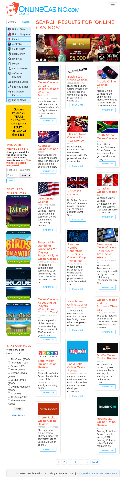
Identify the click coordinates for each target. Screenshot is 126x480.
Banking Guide (20, 81)
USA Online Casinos (45, 200)
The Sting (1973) (19, 396)
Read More (48, 120)
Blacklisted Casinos (18, 93)
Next (95, 462)
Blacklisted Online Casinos (77, 78)
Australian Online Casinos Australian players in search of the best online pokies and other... (48, 160)
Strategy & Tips (20, 86)
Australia (17, 43)
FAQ (72, 473)
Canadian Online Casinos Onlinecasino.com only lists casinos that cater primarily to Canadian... (107, 205)
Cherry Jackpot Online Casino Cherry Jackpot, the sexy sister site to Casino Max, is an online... (48, 437)
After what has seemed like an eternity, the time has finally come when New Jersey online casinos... (76, 318)
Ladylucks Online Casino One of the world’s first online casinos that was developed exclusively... (77, 384)
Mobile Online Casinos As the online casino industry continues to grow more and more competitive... (107, 98)
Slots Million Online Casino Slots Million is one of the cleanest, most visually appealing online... (48, 380)
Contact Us (97, 473)
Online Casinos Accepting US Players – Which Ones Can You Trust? (48, 306)
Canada (16, 39)
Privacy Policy (83, 473)
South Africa (18, 48)
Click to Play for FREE (18, 226)
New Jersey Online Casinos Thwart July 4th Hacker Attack (107, 250)
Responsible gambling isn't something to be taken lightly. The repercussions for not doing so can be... (47, 273)
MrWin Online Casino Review (107, 356)
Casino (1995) (18, 366)
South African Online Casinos (107, 136)
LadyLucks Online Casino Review (76, 367)
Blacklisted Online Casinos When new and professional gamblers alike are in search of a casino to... (77, 93)
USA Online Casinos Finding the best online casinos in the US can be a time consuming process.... (47, 216)
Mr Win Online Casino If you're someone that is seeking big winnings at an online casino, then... (105, 373)
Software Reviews (17, 75)
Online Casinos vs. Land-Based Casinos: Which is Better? (48, 89)
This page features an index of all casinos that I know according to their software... (107, 321)
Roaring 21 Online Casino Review (106, 422)
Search (26, 21)
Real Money (18, 53)
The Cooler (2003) (20, 359)
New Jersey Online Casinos (77, 302)
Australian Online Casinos (48, 147)
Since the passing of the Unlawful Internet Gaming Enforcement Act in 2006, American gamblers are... (48, 328)
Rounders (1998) (20, 362)
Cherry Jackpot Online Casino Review (48, 421)
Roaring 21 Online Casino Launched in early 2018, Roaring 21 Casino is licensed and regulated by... (106, 438)
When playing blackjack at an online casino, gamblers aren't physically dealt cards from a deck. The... (77, 275)
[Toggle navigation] (112, 5)
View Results (18, 415)
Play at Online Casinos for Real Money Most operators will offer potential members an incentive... (77, 154)
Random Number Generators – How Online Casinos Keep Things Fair (76, 253)
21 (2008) (16, 393)
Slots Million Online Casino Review (47, 364)
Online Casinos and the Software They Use (107, 304)
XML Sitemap (111, 473)
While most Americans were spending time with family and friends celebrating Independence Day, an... (107, 274)
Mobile (16, 63)
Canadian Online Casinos (107, 190)
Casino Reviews (20, 68)
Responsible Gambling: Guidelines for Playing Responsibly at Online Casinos (48, 251)
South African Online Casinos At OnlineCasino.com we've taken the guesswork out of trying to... (106, 152)
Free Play (17, 58)
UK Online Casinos (74, 192)
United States (19, 29)
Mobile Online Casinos (106, 83)
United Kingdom (21, 34)
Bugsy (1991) (18, 369)
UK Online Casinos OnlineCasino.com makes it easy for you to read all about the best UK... (77, 207)
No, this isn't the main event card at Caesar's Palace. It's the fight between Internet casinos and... (48, 109)
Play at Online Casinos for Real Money (76, 137)
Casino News (19, 99)
